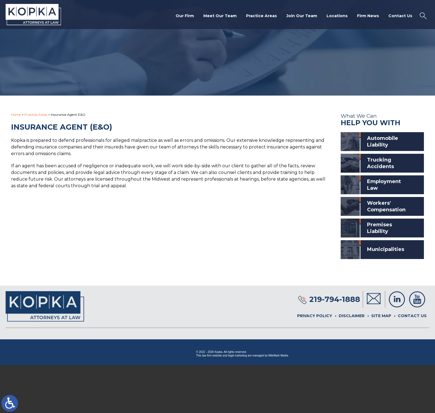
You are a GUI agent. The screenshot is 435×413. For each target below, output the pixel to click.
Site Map (381, 315)
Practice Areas (261, 15)
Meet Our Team (220, 15)
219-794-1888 (334, 299)
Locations (337, 15)
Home (16, 114)
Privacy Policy (314, 315)
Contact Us (400, 15)
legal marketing (237, 355)
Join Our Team (301, 15)
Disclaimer (352, 315)
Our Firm (185, 15)
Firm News (368, 15)
